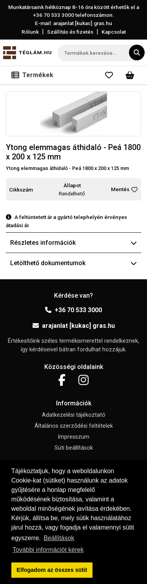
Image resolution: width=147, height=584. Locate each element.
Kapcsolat (114, 32)
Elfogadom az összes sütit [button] (51, 570)
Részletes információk (73, 242)
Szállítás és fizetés (70, 32)
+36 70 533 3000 (73, 310)
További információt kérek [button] (48, 549)
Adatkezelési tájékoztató (73, 415)
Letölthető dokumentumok (73, 263)
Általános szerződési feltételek (73, 426)
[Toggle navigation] (34, 75)
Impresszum (73, 437)
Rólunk (30, 32)
